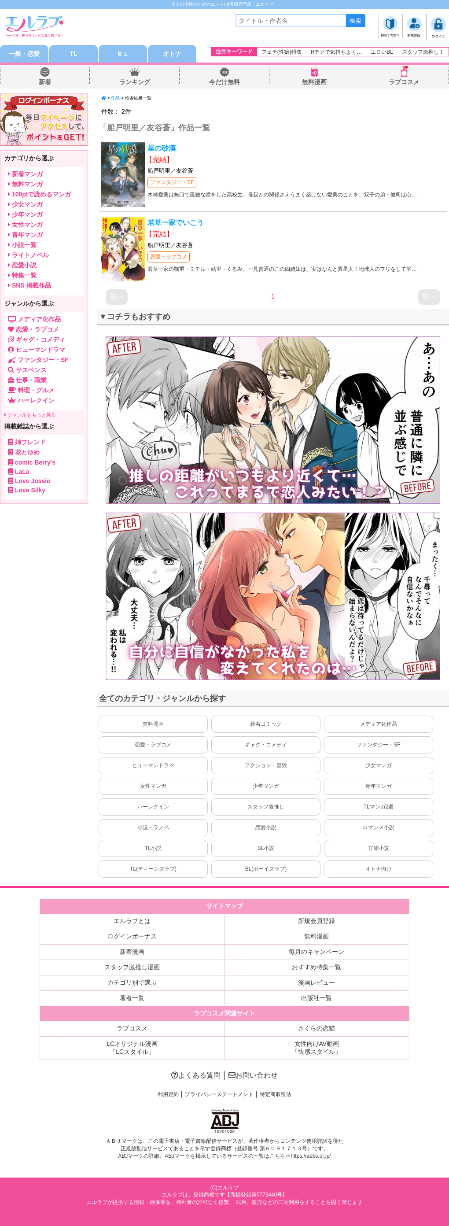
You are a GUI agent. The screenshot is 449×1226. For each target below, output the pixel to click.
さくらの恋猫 (316, 1028)
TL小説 (153, 848)
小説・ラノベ (153, 827)
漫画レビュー (316, 982)
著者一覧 (132, 997)
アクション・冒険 (266, 765)
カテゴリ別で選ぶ (132, 982)
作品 (115, 98)
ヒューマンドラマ (153, 765)
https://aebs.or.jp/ (311, 1156)
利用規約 (168, 1094)
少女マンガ (378, 765)
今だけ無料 (224, 81)
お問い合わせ (253, 1075)
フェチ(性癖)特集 (281, 52)
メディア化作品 (378, 724)
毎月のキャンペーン (316, 951)
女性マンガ (153, 786)
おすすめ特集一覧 (316, 967)
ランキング (134, 81)
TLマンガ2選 (379, 807)
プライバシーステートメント (219, 1094)
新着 (45, 81)
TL (73, 53)
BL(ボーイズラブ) (266, 869)
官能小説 (378, 848)
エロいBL (382, 52)
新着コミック (266, 724)
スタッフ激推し (265, 807)
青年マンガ (378, 786)
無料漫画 (314, 81)
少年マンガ (266, 786)
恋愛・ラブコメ (168, 257)
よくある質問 (196, 1075)
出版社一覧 (316, 997)
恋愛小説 (265, 827)
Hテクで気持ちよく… (336, 52)
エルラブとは (132, 920)
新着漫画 (132, 951)
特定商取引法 (275, 1094)
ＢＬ (123, 53)
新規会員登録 (316, 920)
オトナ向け (378, 869)
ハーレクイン (153, 807)
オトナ (172, 53)
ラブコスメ (404, 81)
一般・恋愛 (24, 53)
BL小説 (266, 848)
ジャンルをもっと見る (30, 414)
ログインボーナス (132, 936)
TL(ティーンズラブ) (153, 869)
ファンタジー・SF (172, 182)
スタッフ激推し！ (423, 52)
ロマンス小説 (378, 827)
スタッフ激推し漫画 (132, 967)
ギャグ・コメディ (266, 745)
